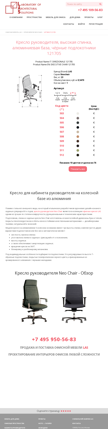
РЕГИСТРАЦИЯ (96, 24)
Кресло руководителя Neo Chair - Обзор (54, 273)
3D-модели (42, 428)
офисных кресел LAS (92, 211)
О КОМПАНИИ (16, 17)
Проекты (41, 419)
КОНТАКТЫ (68, 24)
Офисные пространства (14, 423)
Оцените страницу (54, 411)
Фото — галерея (45, 423)
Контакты (76, 423)
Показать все (78, 169)
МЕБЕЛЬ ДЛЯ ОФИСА (55, 17)
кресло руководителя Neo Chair (48, 211)
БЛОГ (100, 17)
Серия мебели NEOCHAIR (33, 32)
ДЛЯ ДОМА (75, 17)
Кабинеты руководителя (14, 428)
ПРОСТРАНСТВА (34, 17)
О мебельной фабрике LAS (82, 419)
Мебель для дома (11, 419)
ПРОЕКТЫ (88, 17)
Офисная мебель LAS (13, 32)
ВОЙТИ (81, 24)
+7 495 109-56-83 (90, 10)
